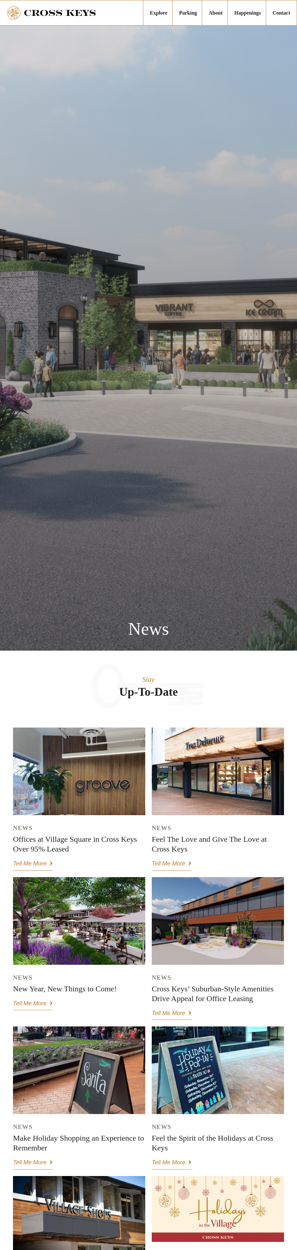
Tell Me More (33, 863)
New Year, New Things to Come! (65, 989)
